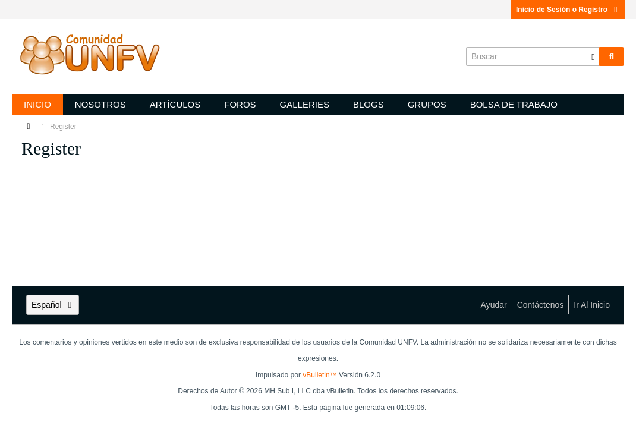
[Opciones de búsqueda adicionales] (593, 56)
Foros (240, 104)
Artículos (175, 104)
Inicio (37, 104)
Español (53, 305)
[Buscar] (532, 56)
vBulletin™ (319, 375)
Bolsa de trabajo (514, 104)
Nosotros (100, 104)
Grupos (427, 104)
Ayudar (494, 305)
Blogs (368, 104)
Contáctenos (540, 305)
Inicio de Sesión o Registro (567, 9)
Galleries (304, 104)
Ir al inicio (592, 305)
